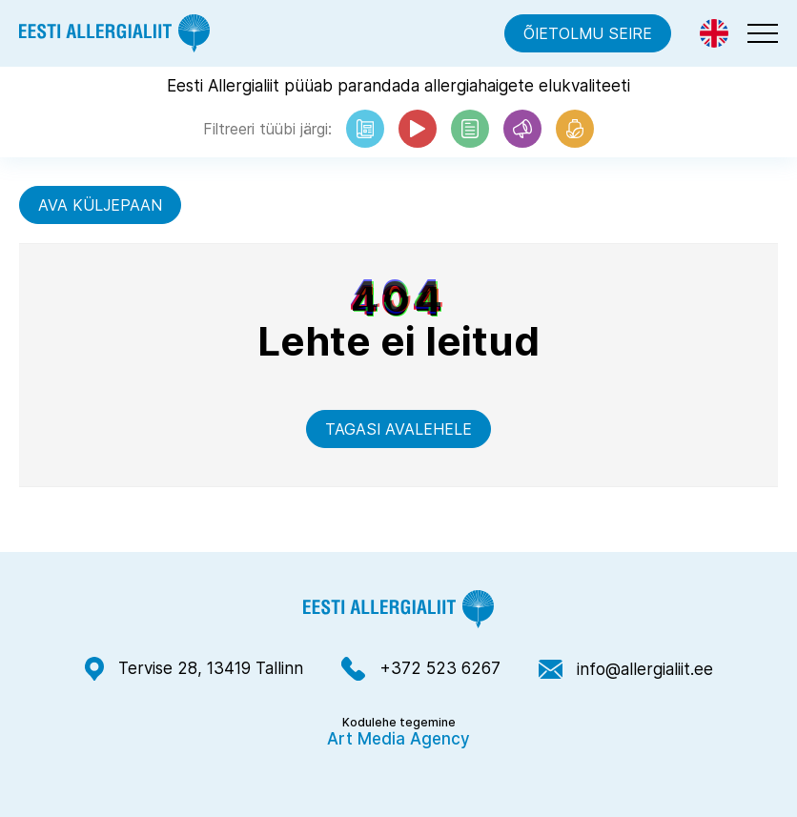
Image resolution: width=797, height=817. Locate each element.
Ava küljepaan (100, 204)
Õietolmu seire (587, 33)
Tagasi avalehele (398, 429)
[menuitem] (714, 33)
